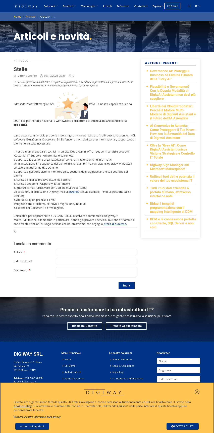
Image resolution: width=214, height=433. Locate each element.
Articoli (107, 6)
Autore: (19, 252)
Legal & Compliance (123, 366)
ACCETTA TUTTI (182, 426)
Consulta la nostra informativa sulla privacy (37, 416)
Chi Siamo (173, 6)
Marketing (117, 372)
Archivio (31, 16)
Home (17, 16)
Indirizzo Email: (23, 261)
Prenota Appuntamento (126, 326)
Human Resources (122, 359)
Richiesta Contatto (84, 326)
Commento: (22, 270)
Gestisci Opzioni (32, 426)
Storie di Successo (74, 378)
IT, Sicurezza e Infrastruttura (127, 378)
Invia (126, 285)
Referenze (123, 6)
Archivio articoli (73, 372)
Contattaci (141, 6)
